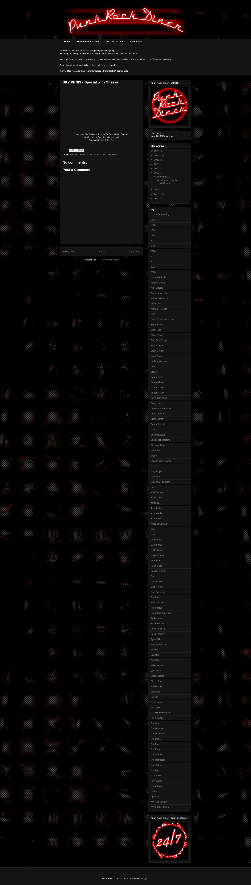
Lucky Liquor (157, 550)
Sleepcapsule (157, 676)
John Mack (156, 518)
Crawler (154, 371)
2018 (157, 173)
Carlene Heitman (159, 361)
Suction (154, 697)
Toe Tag (154, 770)
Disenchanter (157, 419)
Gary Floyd (156, 471)
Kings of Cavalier (159, 524)
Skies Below (157, 665)
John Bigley (156, 508)
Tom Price (156, 775)
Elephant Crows (158, 445)
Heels (153, 487)
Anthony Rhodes (159, 309)
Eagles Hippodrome (160, 440)
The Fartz (155, 749)
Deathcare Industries (161, 408)
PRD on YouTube (115, 41)
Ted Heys (155, 707)
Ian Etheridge (157, 492)
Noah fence (156, 566)
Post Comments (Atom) (108, 260)
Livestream (156, 539)
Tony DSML (156, 780)
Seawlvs (155, 655)
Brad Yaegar (157, 345)
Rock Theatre (157, 634)
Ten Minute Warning (160, 712)
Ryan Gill (155, 639)
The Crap (155, 723)
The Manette (157, 754)
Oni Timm (155, 597)
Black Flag (156, 330)
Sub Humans (157, 686)
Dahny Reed (157, 377)
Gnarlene (155, 476)
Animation (74, 154)
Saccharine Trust (159, 644)
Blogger (144, 878)
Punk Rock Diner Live (161, 613)
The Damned (157, 728)
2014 (157, 198)
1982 (153, 219)
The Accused (157, 718)
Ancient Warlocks (159, 298)
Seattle (154, 649)
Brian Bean (156, 356)
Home (67, 41)
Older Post (134, 251)
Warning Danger (159, 801)
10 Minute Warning (160, 214)
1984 (153, 230)
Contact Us (136, 41)
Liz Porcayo (156, 544)
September (162, 176)
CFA (153, 366)
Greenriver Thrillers (160, 482)
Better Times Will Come (162, 319)
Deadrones (156, 403)
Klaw (153, 529)
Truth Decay (157, 786)
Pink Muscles (157, 602)
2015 (157, 194)
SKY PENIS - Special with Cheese (166, 181)
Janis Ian (155, 503)
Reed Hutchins (158, 628)
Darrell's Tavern (158, 387)
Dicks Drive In (86, 154)
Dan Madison (157, 382)
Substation (156, 691)
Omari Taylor (157, 581)
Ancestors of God (159, 293)
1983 (153, 225)
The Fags (155, 744)
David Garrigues (159, 398)
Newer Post (69, 251)
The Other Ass (107, 140)
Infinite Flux (156, 497)
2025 (157, 151)
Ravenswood (157, 623)
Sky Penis (112, 154)
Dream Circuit (157, 424)
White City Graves (160, 807)
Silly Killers (156, 660)
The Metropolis (158, 760)
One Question (157, 592)
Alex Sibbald (157, 288)
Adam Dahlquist (158, 277)
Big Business (157, 324)
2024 (157, 155)
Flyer (153, 466)
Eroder (154, 455)
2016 (157, 189)
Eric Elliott (156, 450)
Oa (152, 576)
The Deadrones (158, 733)
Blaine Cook (157, 335)
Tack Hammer (157, 702)
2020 (157, 168)
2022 (157, 164)
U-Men (154, 791)
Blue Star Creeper (160, 340)
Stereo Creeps (158, 681)
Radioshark (156, 618)
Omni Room (157, 587)
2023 (157, 159)
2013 (153, 240)
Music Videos (100, 154)
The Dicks (156, 739)
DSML (154, 429)
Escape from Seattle (161, 461)
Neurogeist (156, 560)
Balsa (153, 314)
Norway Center (158, 571)
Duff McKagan (158, 434)
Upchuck (155, 796)
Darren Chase (158, 392)
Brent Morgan (157, 351)
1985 (153, 235)
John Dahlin (156, 513)
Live (153, 534)
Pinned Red (156, 607)
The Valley (156, 765)
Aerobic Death (158, 282)
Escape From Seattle (88, 41)
